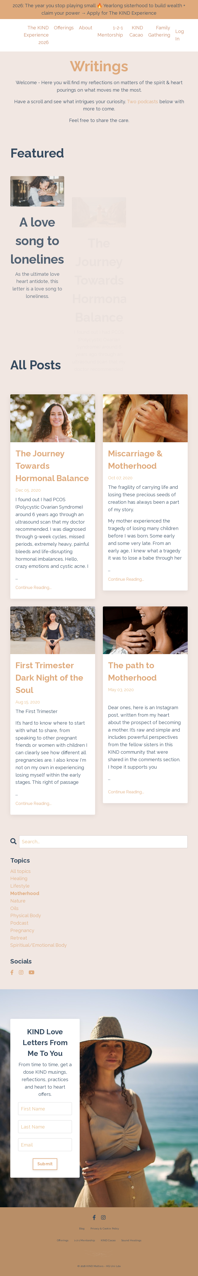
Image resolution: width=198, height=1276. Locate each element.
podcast (19, 923)
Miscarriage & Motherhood (135, 460)
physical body (25, 915)
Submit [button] (45, 1163)
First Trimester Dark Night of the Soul (49, 678)
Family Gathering (159, 31)
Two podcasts (142, 101)
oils (14, 908)
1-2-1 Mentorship (110, 31)
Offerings (64, 27)
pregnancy (22, 930)
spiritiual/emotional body (38, 945)
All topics (20, 871)
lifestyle (20, 886)
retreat (18, 938)
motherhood (24, 893)
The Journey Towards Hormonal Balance (52, 466)
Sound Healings (131, 1240)
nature (18, 901)
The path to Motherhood (132, 671)
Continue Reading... (33, 587)
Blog (82, 1228)
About (85, 27)
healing (18, 878)
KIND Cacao (136, 31)
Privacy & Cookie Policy (104, 1228)
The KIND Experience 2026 (36, 35)
